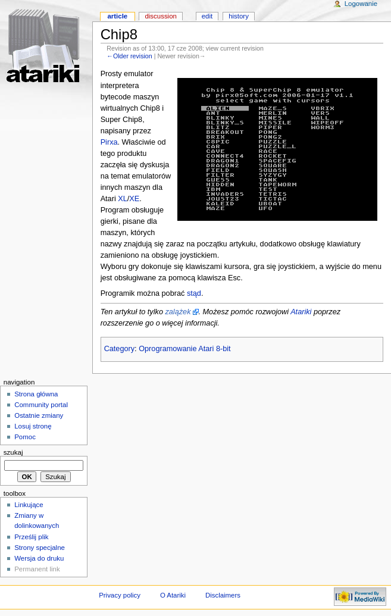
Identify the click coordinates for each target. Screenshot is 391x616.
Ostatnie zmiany (38, 415)
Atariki (300, 312)
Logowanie (361, 3)
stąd (194, 293)
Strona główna (36, 394)
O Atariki (173, 595)
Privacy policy (119, 595)
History (239, 16)
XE (134, 199)
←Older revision (129, 56)
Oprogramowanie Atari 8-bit (184, 349)
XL (122, 199)
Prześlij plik (31, 536)
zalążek (177, 312)
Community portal (41, 404)
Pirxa (109, 142)
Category (119, 349)
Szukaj (13, 452)
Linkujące (28, 504)
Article (117, 16)
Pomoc (25, 436)
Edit (207, 16)
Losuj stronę (32, 426)
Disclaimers (222, 595)
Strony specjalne (39, 547)
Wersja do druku (39, 558)
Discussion (160, 16)
